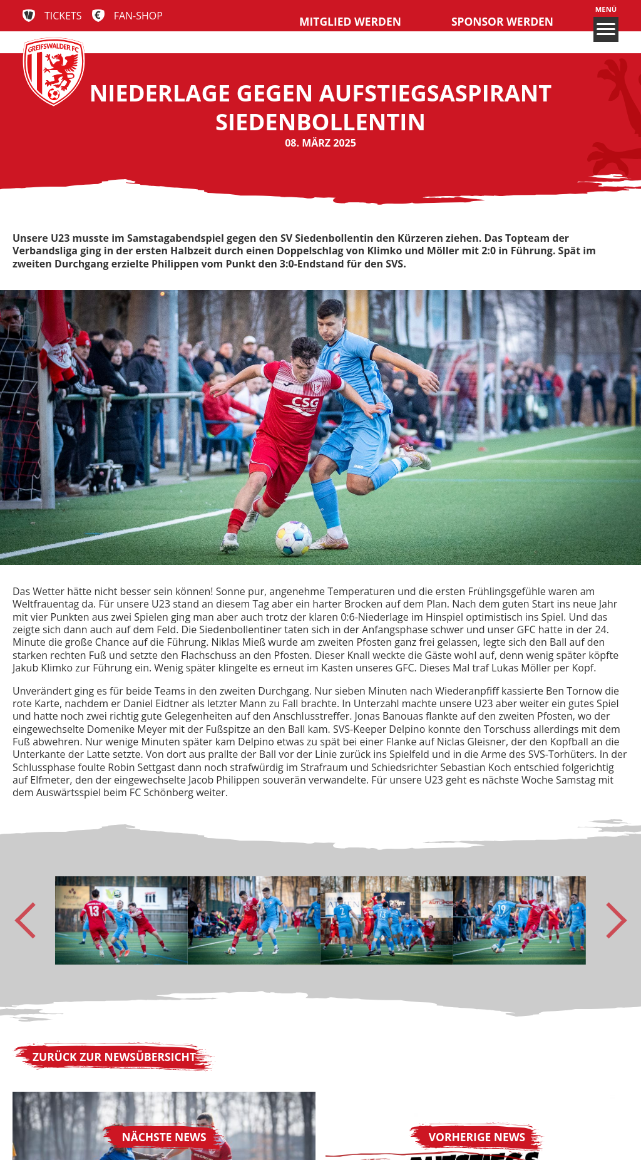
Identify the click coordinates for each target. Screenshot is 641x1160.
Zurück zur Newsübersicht (114, 1056)
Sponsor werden (502, 21)
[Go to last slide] (32, 920)
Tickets (63, 15)
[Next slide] (608, 920)
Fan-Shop (138, 15)
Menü (605, 23)
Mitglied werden (350, 21)
